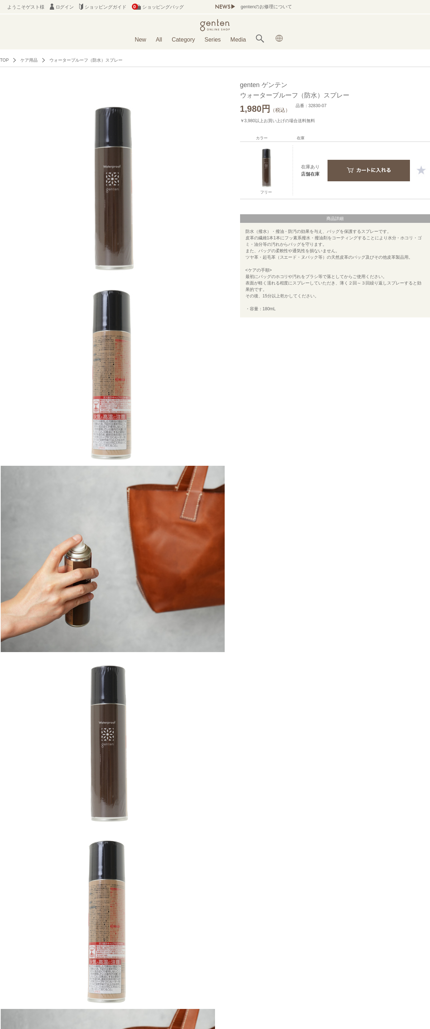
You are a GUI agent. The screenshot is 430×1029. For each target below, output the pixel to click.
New (140, 40)
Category (183, 40)
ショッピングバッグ (158, 7)
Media (238, 40)
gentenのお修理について (266, 6)
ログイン (62, 7)
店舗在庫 (310, 174)
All (159, 40)
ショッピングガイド (102, 7)
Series (213, 40)
